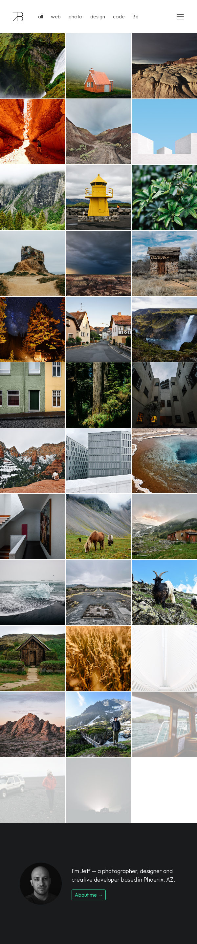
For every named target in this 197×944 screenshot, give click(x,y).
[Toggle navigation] (178, 16)
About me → (89, 895)
